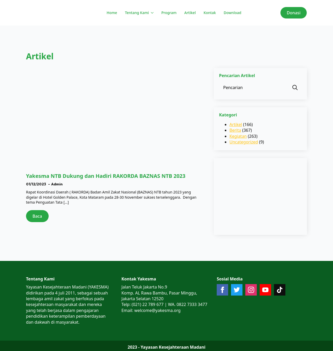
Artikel (190, 12)
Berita (235, 130)
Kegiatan (238, 136)
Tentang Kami (137, 12)
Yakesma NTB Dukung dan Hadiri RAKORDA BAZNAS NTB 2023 (105, 176)
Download (232, 12)
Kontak (209, 12)
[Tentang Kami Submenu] (152, 13)
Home (112, 12)
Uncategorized (243, 142)
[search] (295, 87)
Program (168, 12)
